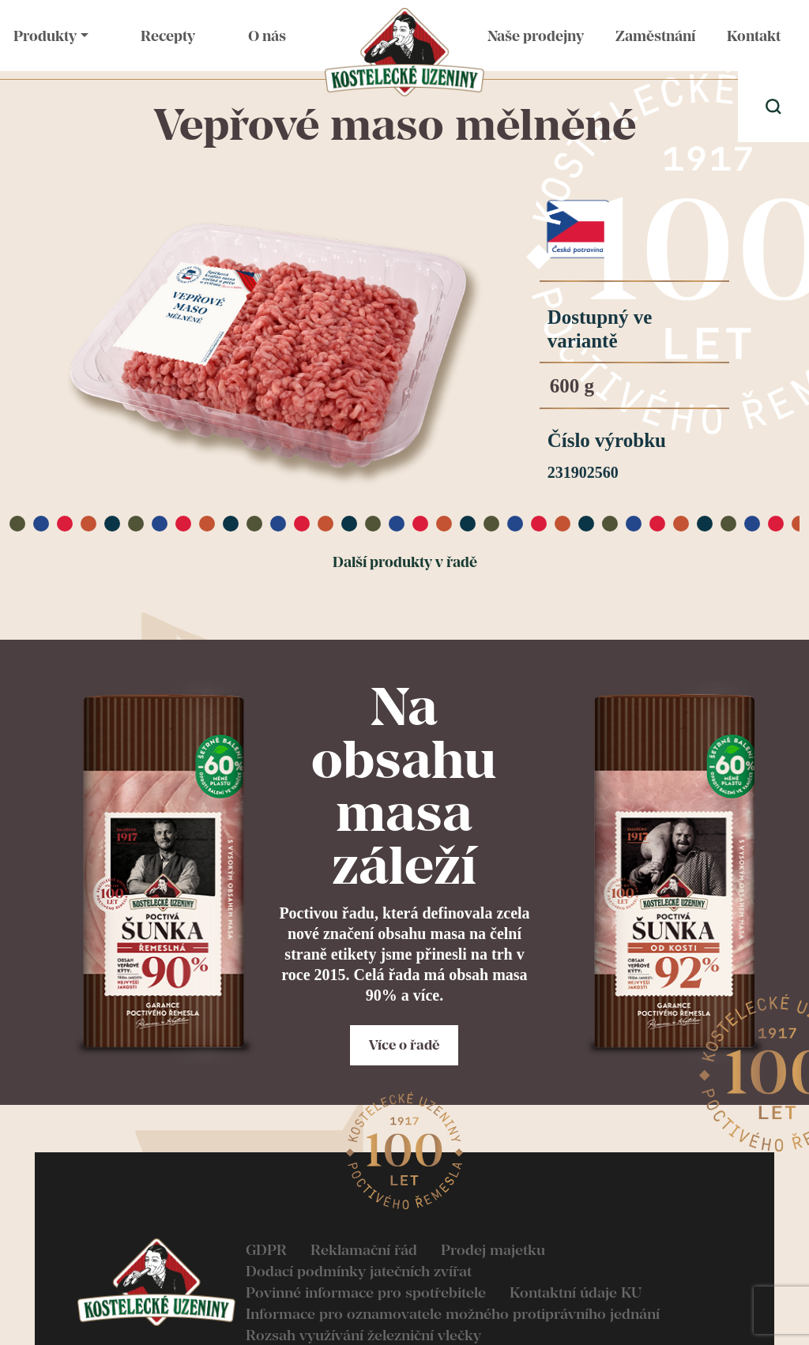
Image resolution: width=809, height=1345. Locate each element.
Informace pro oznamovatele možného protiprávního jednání (453, 1314)
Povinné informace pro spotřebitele (366, 1292)
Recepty (168, 36)
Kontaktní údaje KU (576, 1292)
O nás (267, 36)
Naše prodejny (535, 36)
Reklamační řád (363, 1250)
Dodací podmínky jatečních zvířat (359, 1271)
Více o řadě (404, 1045)
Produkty (45, 36)
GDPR (266, 1250)
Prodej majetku (493, 1250)
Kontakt (754, 36)
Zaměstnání (655, 36)
